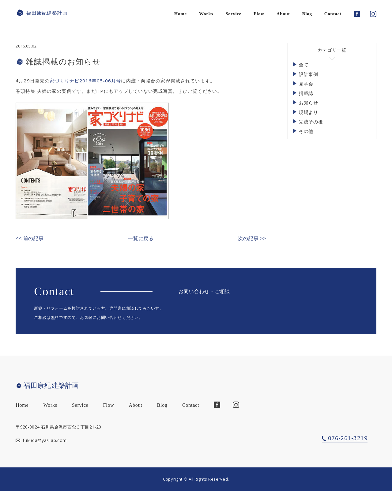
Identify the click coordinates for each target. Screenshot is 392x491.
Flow (259, 13)
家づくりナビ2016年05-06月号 (85, 80)
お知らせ (308, 103)
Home (180, 13)
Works (206, 13)
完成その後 (311, 122)
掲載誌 (306, 93)
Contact (332, 13)
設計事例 (308, 74)
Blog (307, 13)
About (283, 13)
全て (304, 65)
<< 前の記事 (30, 238)
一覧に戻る (141, 238)
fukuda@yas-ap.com (45, 440)
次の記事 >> (252, 238)
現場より (308, 112)
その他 (306, 131)
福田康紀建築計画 (41, 13)
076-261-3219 (348, 438)
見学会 (306, 84)
